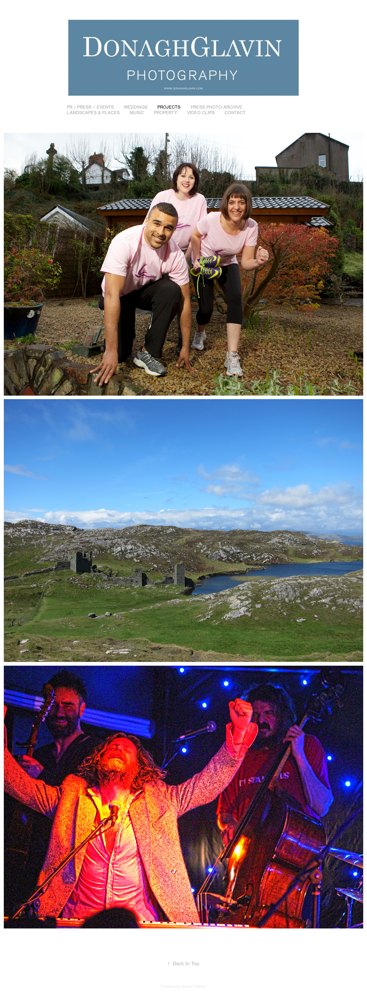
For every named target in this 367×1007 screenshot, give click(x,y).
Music (137, 112)
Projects (168, 107)
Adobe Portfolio (193, 987)
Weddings (135, 107)
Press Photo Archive (216, 107)
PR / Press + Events (90, 107)
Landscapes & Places (93, 112)
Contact (235, 112)
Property (165, 112)
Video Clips (201, 112)
